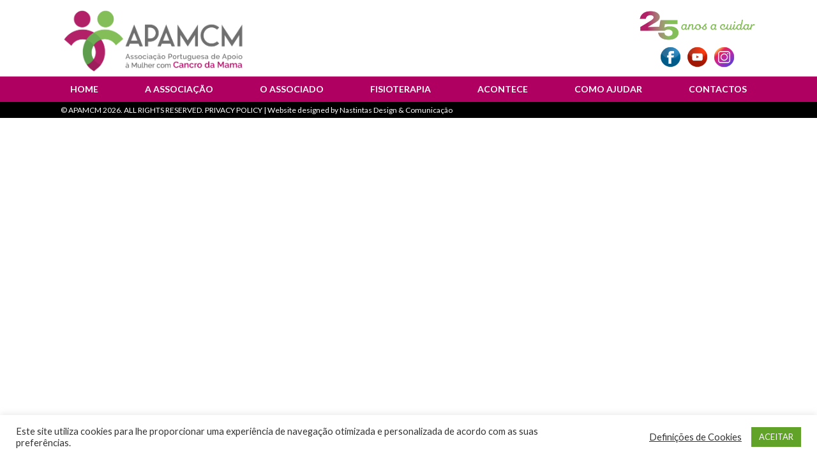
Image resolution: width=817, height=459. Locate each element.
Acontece (502, 89)
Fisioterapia (400, 89)
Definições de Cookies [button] (695, 437)
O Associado (292, 89)
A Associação (179, 89)
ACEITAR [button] (776, 437)
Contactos (718, 89)
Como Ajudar (608, 89)
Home (84, 89)
